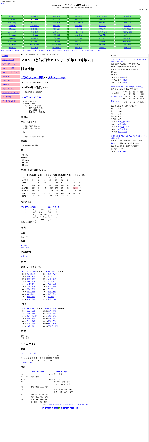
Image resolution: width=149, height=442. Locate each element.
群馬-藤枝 (127, 16)
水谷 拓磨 (31, 287)
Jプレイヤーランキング (10, 72)
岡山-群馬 (127, 19)
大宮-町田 (78, 48)
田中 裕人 (31, 289)
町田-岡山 (34, 41)
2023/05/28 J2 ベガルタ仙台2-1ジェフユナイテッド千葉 (68, 404)
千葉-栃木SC (34, 26)
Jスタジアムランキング (10, 93)
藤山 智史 (31, 292)
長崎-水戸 (78, 44)
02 (46, 408)
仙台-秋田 (102, 48)
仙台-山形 (127, 35)
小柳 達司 (31, 313)
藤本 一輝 (52, 299)
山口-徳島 (12, 38)
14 (73, 408)
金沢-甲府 (127, 23)
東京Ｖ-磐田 (34, 44)
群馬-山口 (78, 41)
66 (77, 408)
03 (48, 408)
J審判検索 (5, 76)
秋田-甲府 (34, 32)
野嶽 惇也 (52, 321)
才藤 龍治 (31, 284)
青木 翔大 (31, 299)
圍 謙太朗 (31, 274)
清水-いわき (12, 41)
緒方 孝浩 (25, 248)
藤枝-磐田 (34, 29)
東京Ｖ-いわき (102, 16)
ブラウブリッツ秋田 (32, 77)
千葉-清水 (78, 29)
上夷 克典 (52, 279)
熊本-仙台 (102, 26)
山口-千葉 (127, 44)
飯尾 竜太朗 (31, 316)
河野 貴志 (31, 281)
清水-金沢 (78, 16)
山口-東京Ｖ (78, 23)
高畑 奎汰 (52, 292)
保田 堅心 (52, 294)
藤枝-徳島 (102, 23)
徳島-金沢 (12, 29)
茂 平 (50, 289)
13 (70, 408)
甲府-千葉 (102, 35)
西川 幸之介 (52, 274)
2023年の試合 (26, 50)
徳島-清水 (102, 44)
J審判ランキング (8, 80)
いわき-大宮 (12, 32)
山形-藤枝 (102, 41)
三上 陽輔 (31, 321)
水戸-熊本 (34, 23)
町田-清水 (12, 26)
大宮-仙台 (56, 26)
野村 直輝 (52, 287)
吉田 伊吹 (31, 326)
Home (3, 3)
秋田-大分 (34, 19)
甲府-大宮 (102, 19)
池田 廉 (51, 318)
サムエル (51, 297)
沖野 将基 (31, 318)
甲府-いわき (56, 48)
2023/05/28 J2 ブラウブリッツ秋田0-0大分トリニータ (82, 50)
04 (50, 408)
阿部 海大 (31, 279)
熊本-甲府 (12, 44)
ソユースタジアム (31, 97)
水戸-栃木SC (102, 32)
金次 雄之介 (26, 256)
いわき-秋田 (78, 32)
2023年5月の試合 (39, 50)
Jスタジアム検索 (8, 89)
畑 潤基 (30, 294)
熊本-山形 (34, 16)
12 (68, 408)
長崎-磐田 (78, 19)
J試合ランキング (8, 60)
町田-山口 (56, 29)
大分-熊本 (12, 35)
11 (66, 408)
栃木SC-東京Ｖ (127, 29)
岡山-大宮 (34, 38)
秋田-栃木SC (127, 41)
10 (64, 408)
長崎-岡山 (127, 26)
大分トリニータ (56, 77)
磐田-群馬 (56, 35)
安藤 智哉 (52, 313)
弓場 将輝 (52, 284)
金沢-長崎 (78, 35)
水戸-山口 (12, 16)
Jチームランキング (8, 101)
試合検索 (9, 50)
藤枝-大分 (34, 48)
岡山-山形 (12, 48)
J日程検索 (5, 84)
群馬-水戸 (102, 29)
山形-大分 (56, 32)
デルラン (51, 276)
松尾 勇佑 (52, 316)
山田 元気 (31, 311)
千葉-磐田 (56, 38)
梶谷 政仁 (31, 297)
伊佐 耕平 (52, 323)
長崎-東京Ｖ (127, 38)
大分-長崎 (56, 23)
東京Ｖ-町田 (127, 32)
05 (52, 408)
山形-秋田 (78, 26)
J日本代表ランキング (9, 64)
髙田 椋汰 (31, 276)
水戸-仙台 (78, 38)
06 (55, 408)
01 (43, 408)
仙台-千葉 (56, 19)
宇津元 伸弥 (53, 326)
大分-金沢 (102, 38)
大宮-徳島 (56, 41)
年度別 (17, 50)
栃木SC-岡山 (12, 19)
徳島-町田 (56, 16)
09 (61, 408)
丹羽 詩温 (31, 323)
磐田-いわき (12, 23)
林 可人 (24, 245)
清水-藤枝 (34, 35)
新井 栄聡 (52, 311)
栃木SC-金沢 (56, 44)
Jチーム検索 (6, 97)
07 (57, 408)
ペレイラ (51, 281)
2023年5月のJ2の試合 (54, 50)
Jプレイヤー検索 (8, 68)
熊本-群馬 (127, 48)
